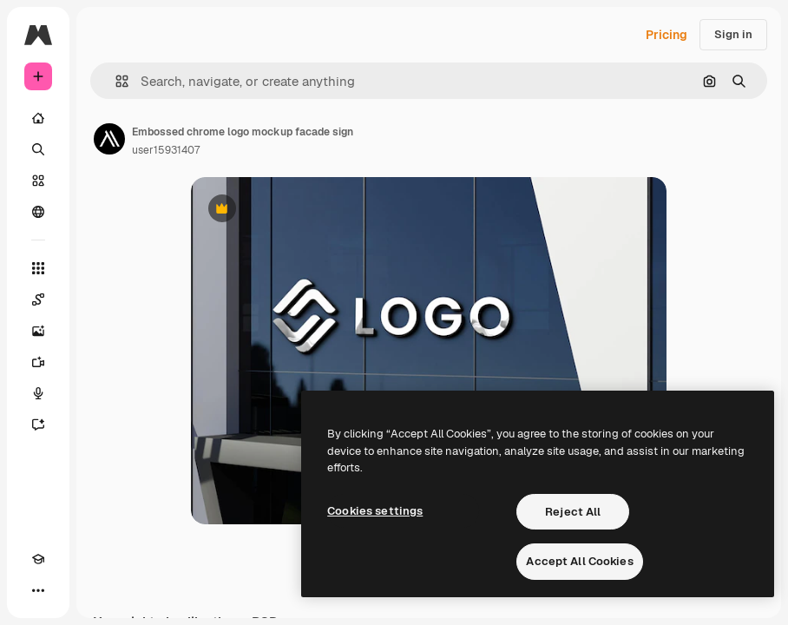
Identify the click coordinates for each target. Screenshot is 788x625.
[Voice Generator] (38, 393)
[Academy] (38, 559)
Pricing (666, 35)
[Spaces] (38, 299)
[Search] (38, 149)
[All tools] (38, 268)
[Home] (38, 118)
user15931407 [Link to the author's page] (166, 150)
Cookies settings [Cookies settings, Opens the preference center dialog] (375, 510)
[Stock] (38, 180)
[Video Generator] (38, 362)
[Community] (38, 212)
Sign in (733, 34)
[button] (115, 81)
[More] (38, 590)
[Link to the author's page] (109, 139)
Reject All (573, 511)
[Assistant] (38, 424)
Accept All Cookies (579, 561)
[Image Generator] (38, 331)
